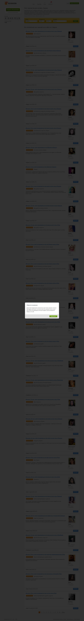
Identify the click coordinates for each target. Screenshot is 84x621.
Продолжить (53, 316)
